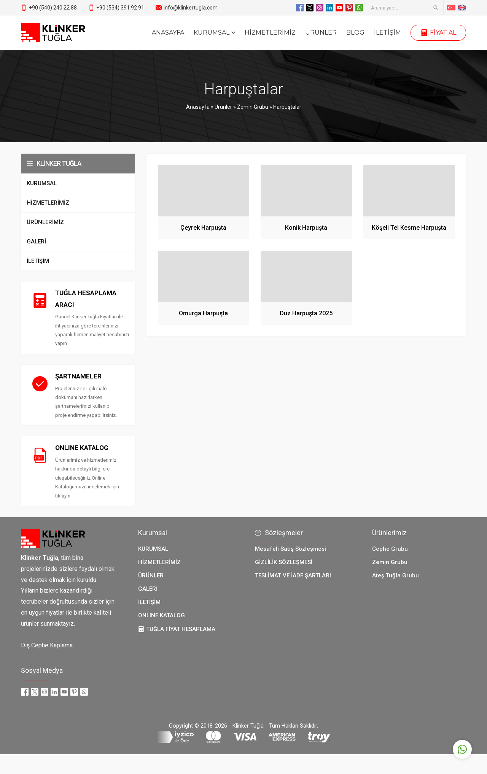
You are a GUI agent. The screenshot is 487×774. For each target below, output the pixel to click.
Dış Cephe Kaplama (47, 646)
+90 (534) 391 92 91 (120, 8)
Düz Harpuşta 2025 (306, 313)
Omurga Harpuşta (203, 313)
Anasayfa (198, 107)
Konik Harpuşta (306, 227)
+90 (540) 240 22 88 (53, 8)
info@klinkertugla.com (191, 8)
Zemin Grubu (252, 107)
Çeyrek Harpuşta (203, 227)
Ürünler (223, 107)
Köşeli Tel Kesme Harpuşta (409, 227)
